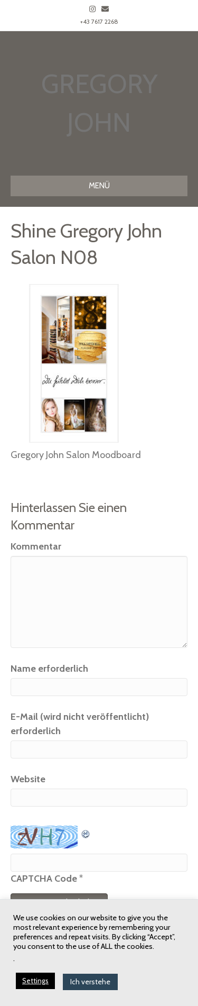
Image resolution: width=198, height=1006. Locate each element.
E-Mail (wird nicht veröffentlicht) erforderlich (80, 723)
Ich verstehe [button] (90, 981)
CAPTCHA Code (44, 878)
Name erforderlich (49, 668)
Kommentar (36, 546)
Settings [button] (35, 980)
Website (28, 779)
